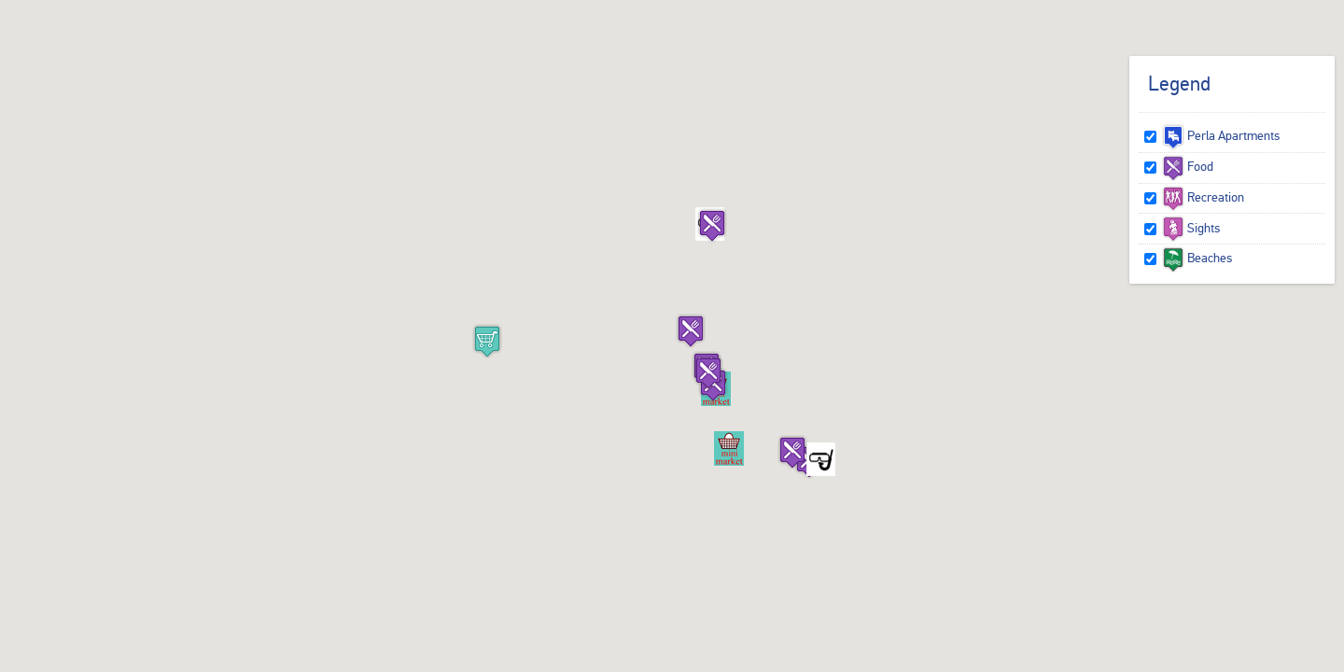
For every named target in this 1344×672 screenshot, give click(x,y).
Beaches (1197, 257)
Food (1187, 166)
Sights (1191, 227)
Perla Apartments (1221, 135)
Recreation (1203, 197)
